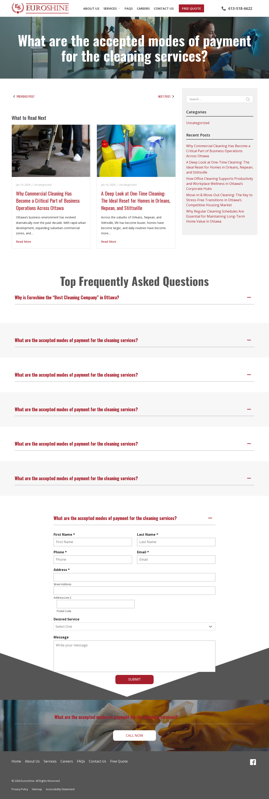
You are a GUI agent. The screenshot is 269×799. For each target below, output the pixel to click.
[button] (134, 297)
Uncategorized (42, 185)
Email (144, 552)
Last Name (148, 534)
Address (63, 569)
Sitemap (37, 789)
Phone (61, 552)
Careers (143, 8)
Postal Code (64, 611)
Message (61, 637)
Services (110, 8)
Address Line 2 (62, 597)
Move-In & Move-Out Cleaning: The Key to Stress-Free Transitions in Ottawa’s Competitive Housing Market (219, 200)
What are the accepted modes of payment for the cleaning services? (134, 47)
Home (16, 761)
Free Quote (191, 8)
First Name (65, 534)
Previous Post (23, 96)
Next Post (167, 96)
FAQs (129, 8)
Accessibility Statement (60, 789)
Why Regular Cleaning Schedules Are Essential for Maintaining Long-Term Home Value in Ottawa (215, 216)
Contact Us (164, 8)
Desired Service (66, 619)
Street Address (62, 584)
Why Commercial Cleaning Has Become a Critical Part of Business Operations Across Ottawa (48, 200)
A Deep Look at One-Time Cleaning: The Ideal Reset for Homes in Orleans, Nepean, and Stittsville (135, 200)
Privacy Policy (20, 789)
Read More (23, 242)
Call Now (134, 735)
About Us (91, 8)
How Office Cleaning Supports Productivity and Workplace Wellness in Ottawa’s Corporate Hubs (219, 183)
